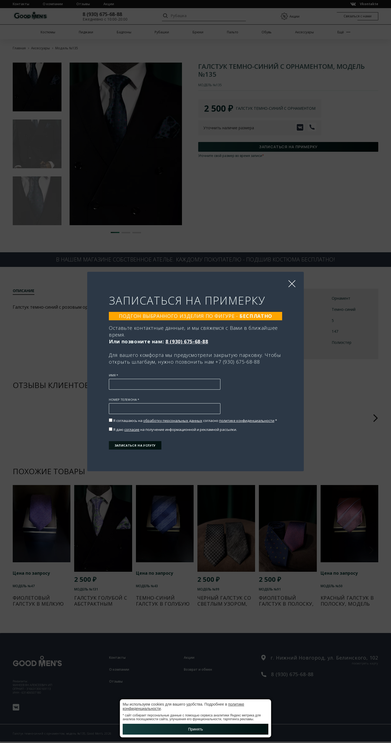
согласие (131, 424)
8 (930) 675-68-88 (186, 337)
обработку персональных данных (172, 416)
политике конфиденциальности (246, 416)
